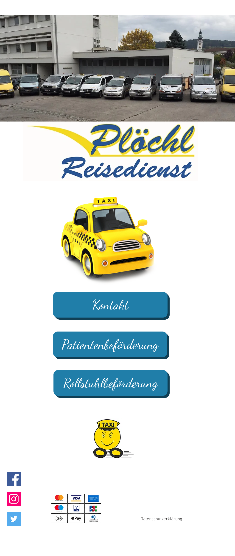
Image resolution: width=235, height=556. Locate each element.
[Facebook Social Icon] (14, 479)
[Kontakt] (110, 305)
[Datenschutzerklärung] (161, 519)
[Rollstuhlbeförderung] (110, 383)
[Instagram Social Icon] (14, 499)
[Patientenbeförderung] (110, 344)
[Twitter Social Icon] (14, 519)
